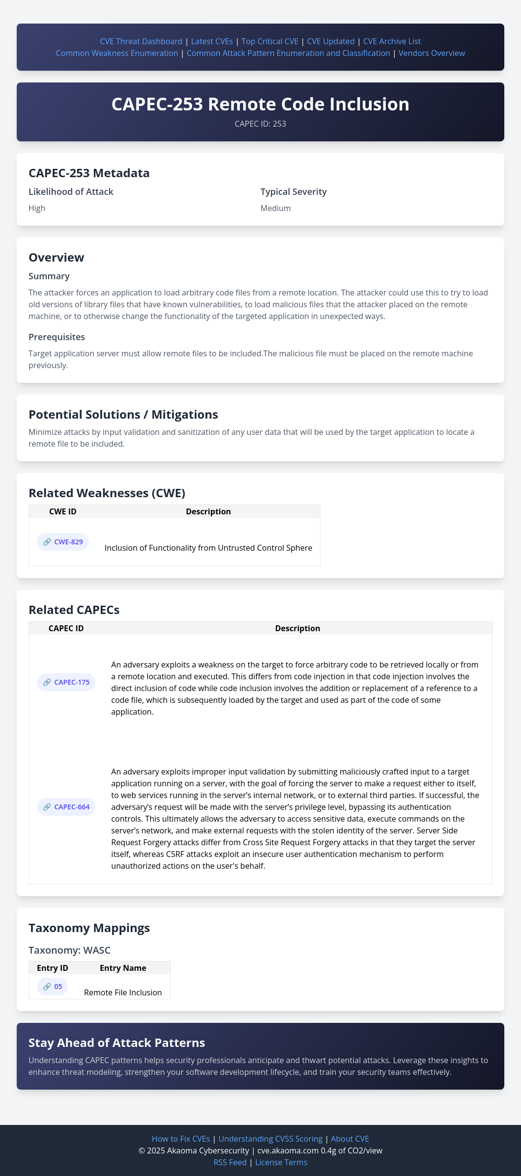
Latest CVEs (212, 41)
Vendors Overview (432, 53)
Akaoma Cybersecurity (208, 1150)
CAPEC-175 (71, 682)
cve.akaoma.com (288, 1150)
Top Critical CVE (269, 41)
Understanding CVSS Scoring (270, 1138)
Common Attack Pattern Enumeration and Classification (288, 53)
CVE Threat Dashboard (141, 41)
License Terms (281, 1162)
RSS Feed (230, 1162)
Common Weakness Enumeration (117, 53)
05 (58, 986)
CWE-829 (68, 541)
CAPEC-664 (71, 806)
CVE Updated (330, 41)
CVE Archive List (392, 41)
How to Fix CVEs (181, 1138)
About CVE (350, 1138)
